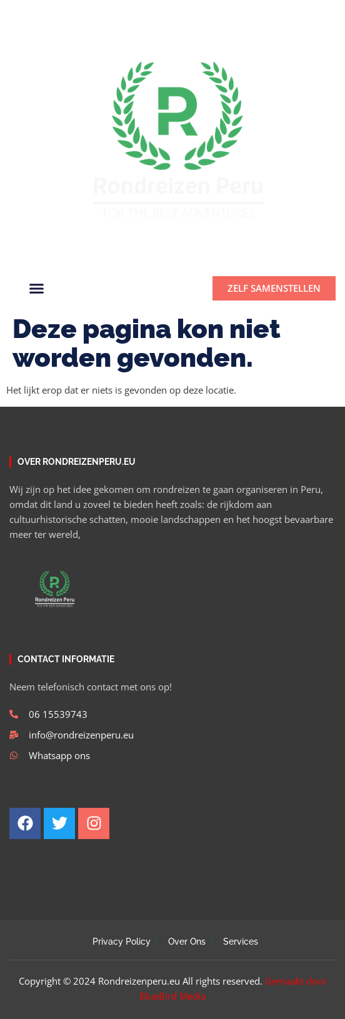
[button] (321, 13)
